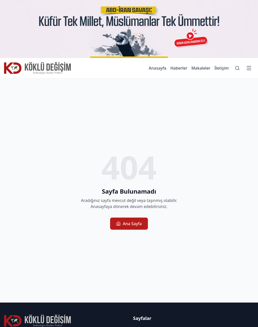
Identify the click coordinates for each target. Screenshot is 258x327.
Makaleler (200, 68)
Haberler (178, 68)
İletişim (221, 68)
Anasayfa (157, 68)
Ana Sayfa (129, 223)
